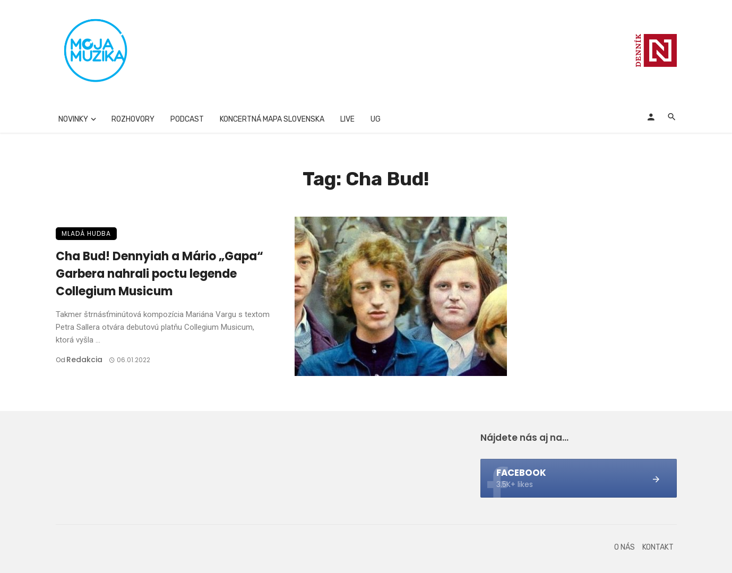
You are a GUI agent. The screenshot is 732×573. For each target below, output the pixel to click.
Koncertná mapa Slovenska (272, 119)
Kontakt (658, 547)
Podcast (187, 119)
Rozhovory (132, 119)
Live (347, 119)
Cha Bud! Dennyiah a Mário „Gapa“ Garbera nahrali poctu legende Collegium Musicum (159, 274)
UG (376, 119)
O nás (624, 547)
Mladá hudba (86, 233)
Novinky (73, 119)
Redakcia (84, 359)
